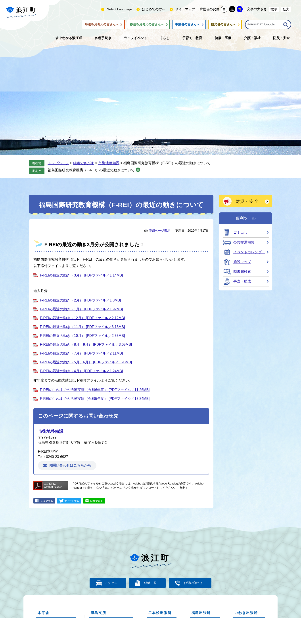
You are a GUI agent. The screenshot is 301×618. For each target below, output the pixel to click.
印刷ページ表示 (159, 230)
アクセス (107, 583)
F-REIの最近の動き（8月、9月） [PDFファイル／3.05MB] (86, 344)
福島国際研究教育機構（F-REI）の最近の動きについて (91, 170)
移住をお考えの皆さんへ (147, 24)
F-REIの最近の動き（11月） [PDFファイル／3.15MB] (82, 327)
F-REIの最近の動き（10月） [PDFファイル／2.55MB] (82, 336)
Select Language (119, 9)
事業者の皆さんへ (187, 24)
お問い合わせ (197, 583)
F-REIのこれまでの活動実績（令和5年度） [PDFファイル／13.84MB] (95, 399)
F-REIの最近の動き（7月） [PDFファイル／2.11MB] (81, 353)
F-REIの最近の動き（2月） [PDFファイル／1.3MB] (80, 300)
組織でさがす (83, 163)
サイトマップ (185, 9)
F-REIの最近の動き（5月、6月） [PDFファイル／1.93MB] (86, 362)
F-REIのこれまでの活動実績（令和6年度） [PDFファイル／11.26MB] (95, 390)
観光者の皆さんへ (223, 24)
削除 (138, 170)
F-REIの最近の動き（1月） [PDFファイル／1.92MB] (81, 309)
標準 (273, 9)
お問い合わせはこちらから (70, 465)
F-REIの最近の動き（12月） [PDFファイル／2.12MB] (82, 318)
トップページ (58, 163)
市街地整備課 (108, 163)
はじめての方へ (153, 9)
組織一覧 (150, 583)
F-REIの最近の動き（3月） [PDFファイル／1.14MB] (81, 275)
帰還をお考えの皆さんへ (102, 24)
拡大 (286, 9)
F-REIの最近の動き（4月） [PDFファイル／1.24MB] (81, 371)
